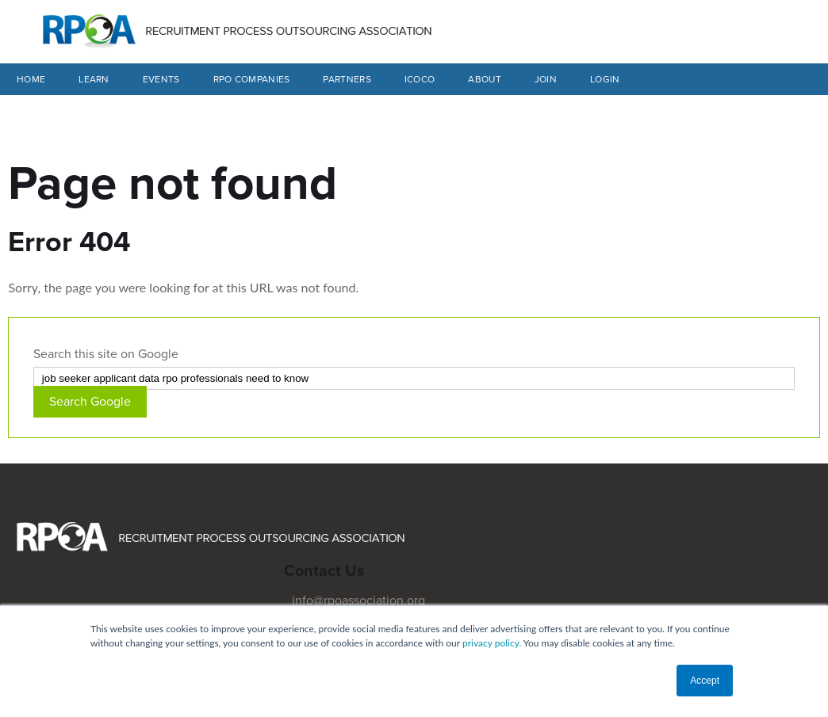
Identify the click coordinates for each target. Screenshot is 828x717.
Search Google (90, 402)
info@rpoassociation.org (358, 600)
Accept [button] (704, 680)
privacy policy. (491, 643)
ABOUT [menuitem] (484, 79)
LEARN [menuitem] (94, 79)
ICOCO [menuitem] (419, 79)
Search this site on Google (105, 354)
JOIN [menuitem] (546, 79)
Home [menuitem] (31, 79)
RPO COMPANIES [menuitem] (251, 79)
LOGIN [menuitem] (605, 79)
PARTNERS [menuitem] (346, 79)
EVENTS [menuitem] (161, 79)
